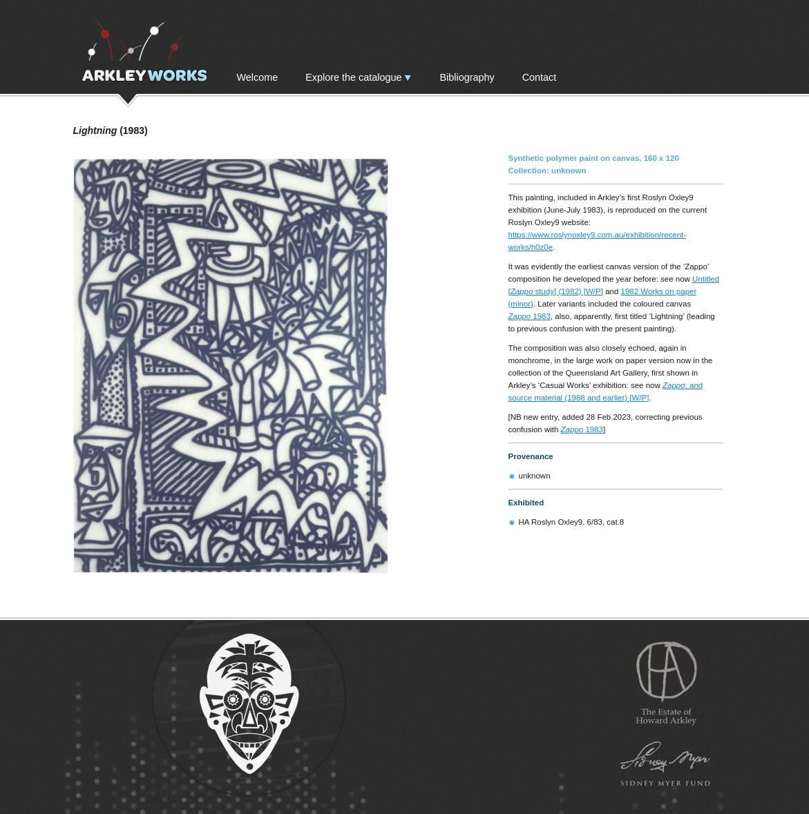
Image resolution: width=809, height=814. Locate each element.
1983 (529, 316)
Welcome (257, 77)
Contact (539, 77)
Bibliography (466, 77)
